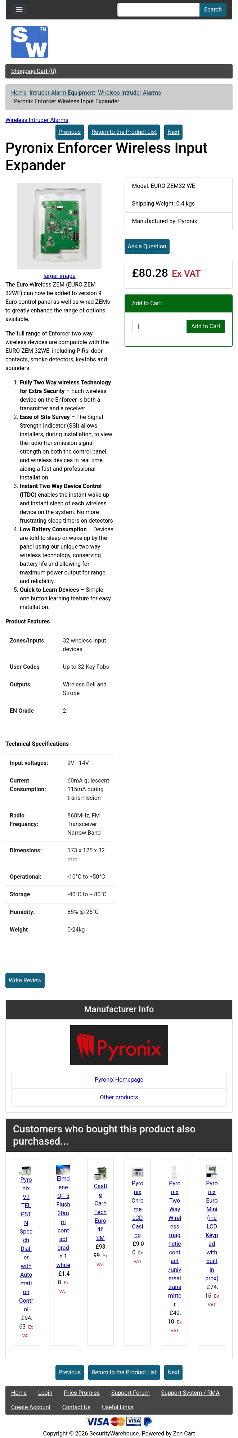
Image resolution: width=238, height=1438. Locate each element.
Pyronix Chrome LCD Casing (137, 1209)
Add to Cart (205, 326)
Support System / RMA (190, 1392)
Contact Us (76, 1407)
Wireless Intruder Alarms (129, 92)
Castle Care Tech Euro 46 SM (100, 1212)
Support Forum (130, 1392)
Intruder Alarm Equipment (62, 92)
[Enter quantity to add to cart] (159, 326)
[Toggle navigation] (19, 9)
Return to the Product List (124, 132)
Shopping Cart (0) (33, 71)
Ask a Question (147, 246)
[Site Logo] (119, 42)
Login (45, 1392)
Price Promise (82, 1392)
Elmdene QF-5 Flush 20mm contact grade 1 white (63, 1221)
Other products (119, 1097)
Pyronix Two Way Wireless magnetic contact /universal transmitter (174, 1244)
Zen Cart (184, 1433)
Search (213, 9)
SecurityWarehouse (114, 1433)
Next (173, 132)
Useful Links (117, 1407)
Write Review (25, 980)
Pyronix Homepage (119, 1079)
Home (19, 92)
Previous (70, 132)
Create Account (31, 1407)
